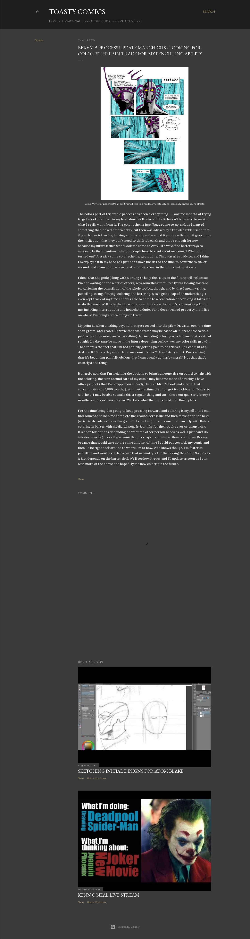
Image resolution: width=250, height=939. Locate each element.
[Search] (209, 11)
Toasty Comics (77, 11)
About (95, 21)
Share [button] (39, 40)
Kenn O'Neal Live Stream (108, 895)
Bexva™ (67, 21)
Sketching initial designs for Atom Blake (130, 771)
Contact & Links (129, 21)
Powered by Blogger (125, 927)
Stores (108, 21)
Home (53, 21)
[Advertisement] (144, 623)
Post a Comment (97, 778)
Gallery (81, 21)
